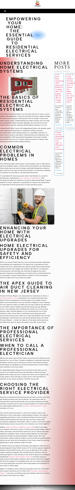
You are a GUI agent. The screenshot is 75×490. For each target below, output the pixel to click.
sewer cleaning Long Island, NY (29, 178)
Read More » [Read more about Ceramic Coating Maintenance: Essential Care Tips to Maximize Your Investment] (58, 170)
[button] (5, 11)
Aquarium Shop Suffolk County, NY (20, 457)
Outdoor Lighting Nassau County (34, 406)
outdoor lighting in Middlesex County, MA (19, 427)
